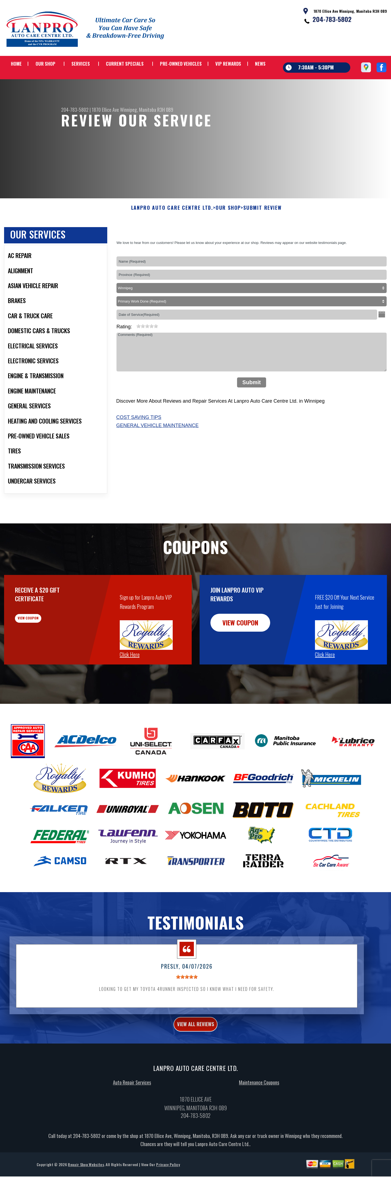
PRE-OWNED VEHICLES (181, 63)
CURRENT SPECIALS (125, 63)
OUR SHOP (45, 63)
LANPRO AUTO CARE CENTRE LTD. (172, 234)
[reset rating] (134, 351)
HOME (16, 63)
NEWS (260, 63)
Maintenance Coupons (259, 1111)
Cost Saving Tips (138, 444)
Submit (251, 409)
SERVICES (80, 63)
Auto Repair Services (132, 1111)
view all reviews (195, 1052)
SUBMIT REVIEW (262, 234)
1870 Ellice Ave (105, 109)
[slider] (147, 352)
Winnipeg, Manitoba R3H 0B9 (146, 109)
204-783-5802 (332, 19)
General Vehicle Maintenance (157, 451)
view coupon (45, 649)
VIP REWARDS (228, 63)
